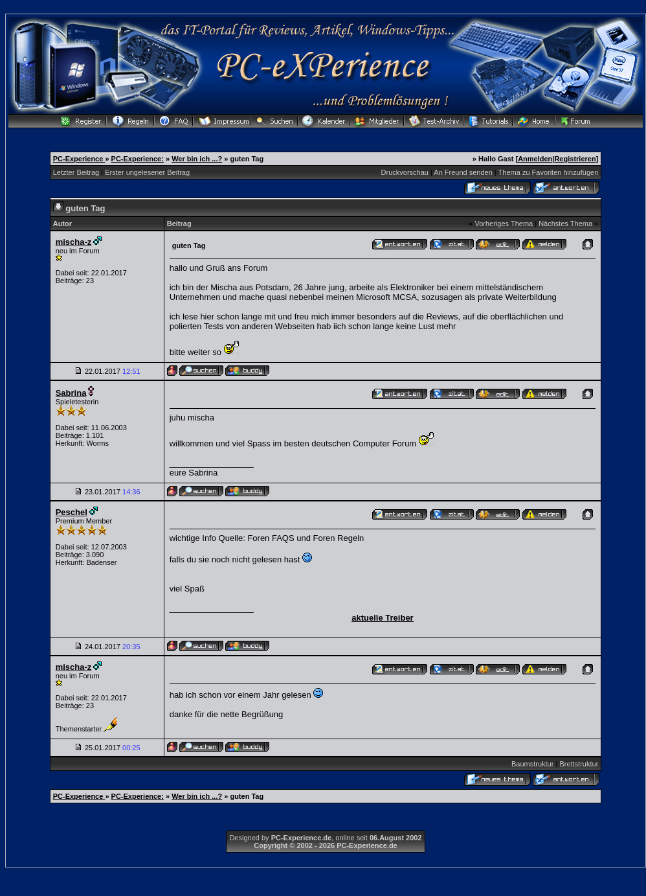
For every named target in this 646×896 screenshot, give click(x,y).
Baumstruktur (532, 764)
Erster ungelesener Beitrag (147, 172)
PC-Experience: (137, 159)
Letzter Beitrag (76, 172)
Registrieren (575, 159)
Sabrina (71, 393)
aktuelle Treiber (382, 618)
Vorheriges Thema (503, 223)
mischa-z (74, 242)
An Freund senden (463, 172)
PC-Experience (79, 159)
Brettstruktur (578, 764)
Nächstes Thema (565, 223)
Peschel (71, 512)
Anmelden (535, 159)
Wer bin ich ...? (197, 159)
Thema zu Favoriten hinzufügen (548, 172)
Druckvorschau (405, 172)
